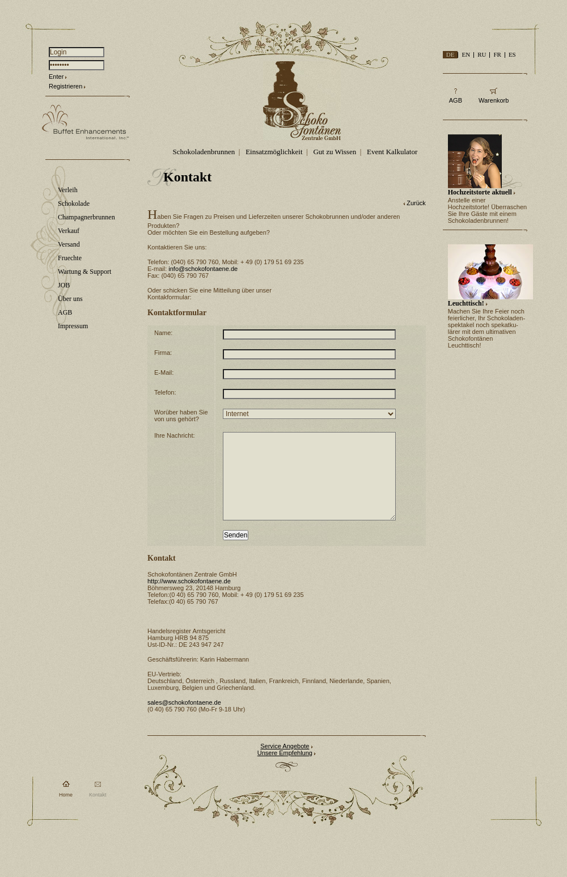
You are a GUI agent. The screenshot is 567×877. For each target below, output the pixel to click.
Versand (69, 244)
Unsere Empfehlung (284, 769)
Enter (56, 76)
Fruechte (70, 258)
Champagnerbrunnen (86, 217)
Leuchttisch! (466, 303)
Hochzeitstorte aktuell (480, 192)
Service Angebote (284, 763)
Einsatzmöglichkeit (274, 151)
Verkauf (68, 231)
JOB (64, 285)
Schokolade (74, 203)
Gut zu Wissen (334, 151)
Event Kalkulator (392, 151)
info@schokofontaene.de (203, 268)
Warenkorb (494, 100)
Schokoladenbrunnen (204, 151)
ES (512, 54)
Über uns (70, 299)
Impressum (73, 326)
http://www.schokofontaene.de (189, 598)
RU (481, 54)
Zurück (416, 203)
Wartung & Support (84, 272)
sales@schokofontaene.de (184, 719)
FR (497, 54)
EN (466, 54)
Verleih (68, 190)
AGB (65, 312)
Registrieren (65, 86)
